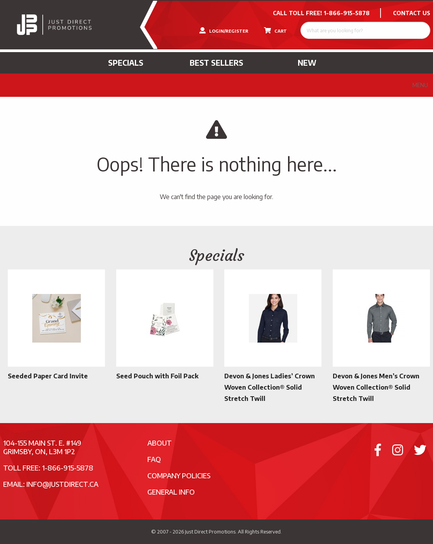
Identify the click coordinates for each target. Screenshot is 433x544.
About (159, 442)
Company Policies (179, 475)
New (307, 62)
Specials (125, 62)
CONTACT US (411, 13)
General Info (171, 491)
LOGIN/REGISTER (223, 30)
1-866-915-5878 (347, 13)
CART (275, 30)
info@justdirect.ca (62, 483)
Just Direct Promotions (210, 531)
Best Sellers (216, 62)
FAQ (154, 459)
